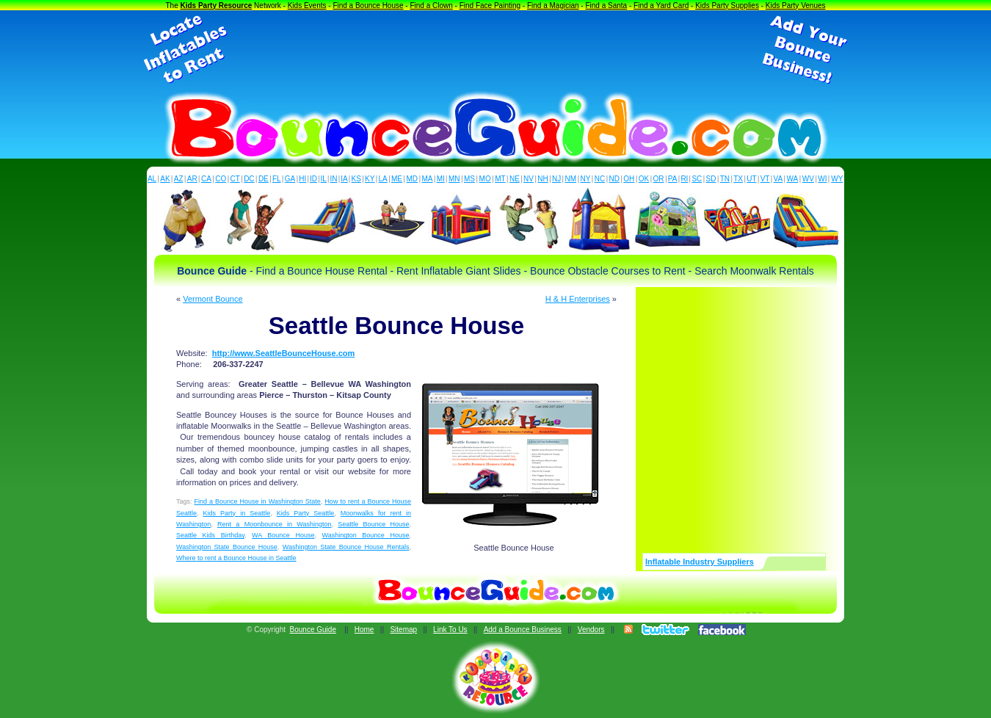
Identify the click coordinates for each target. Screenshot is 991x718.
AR (192, 179)
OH (628, 179)
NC (600, 179)
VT (765, 179)
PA (673, 179)
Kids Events (307, 5)
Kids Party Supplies (727, 5)
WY (837, 179)
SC (696, 179)
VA (778, 179)
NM (571, 179)
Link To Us (450, 629)
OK (644, 179)
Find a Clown (431, 5)
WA (793, 179)
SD (711, 179)
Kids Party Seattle (306, 513)
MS (469, 179)
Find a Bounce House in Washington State (258, 501)
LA (383, 179)
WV (808, 179)
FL (276, 179)
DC (249, 179)
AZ (179, 179)
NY (585, 179)
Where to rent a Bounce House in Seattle (236, 558)
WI (822, 179)
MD (412, 179)
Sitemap (403, 629)
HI (302, 179)
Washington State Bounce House (226, 547)
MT (500, 179)
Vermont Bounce (212, 298)
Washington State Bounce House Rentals (346, 547)
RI (684, 179)
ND (614, 179)
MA (427, 179)
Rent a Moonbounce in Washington (274, 524)
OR (658, 179)
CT (235, 179)
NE (514, 179)
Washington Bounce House (366, 535)
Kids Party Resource (217, 5)
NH (542, 179)
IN (333, 179)
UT (751, 179)
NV (528, 179)
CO (220, 179)
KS (356, 179)
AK (165, 179)
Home (364, 629)
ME (396, 179)
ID (313, 179)
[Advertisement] (495, 50)
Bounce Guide (313, 629)
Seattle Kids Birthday (210, 535)
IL (324, 179)
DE (263, 179)
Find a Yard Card (661, 5)
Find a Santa (606, 5)
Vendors (591, 629)
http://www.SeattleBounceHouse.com (283, 353)
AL (152, 179)
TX (738, 179)
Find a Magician (553, 5)
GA (290, 179)
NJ (556, 179)
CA (206, 179)
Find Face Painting (490, 5)
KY (369, 179)
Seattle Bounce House (373, 524)
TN (725, 179)
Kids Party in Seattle (237, 513)
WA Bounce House (283, 535)
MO (485, 179)
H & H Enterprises (577, 298)
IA (344, 179)
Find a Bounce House (368, 5)
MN (454, 179)
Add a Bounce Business (523, 629)
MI (441, 179)
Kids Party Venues (796, 5)
